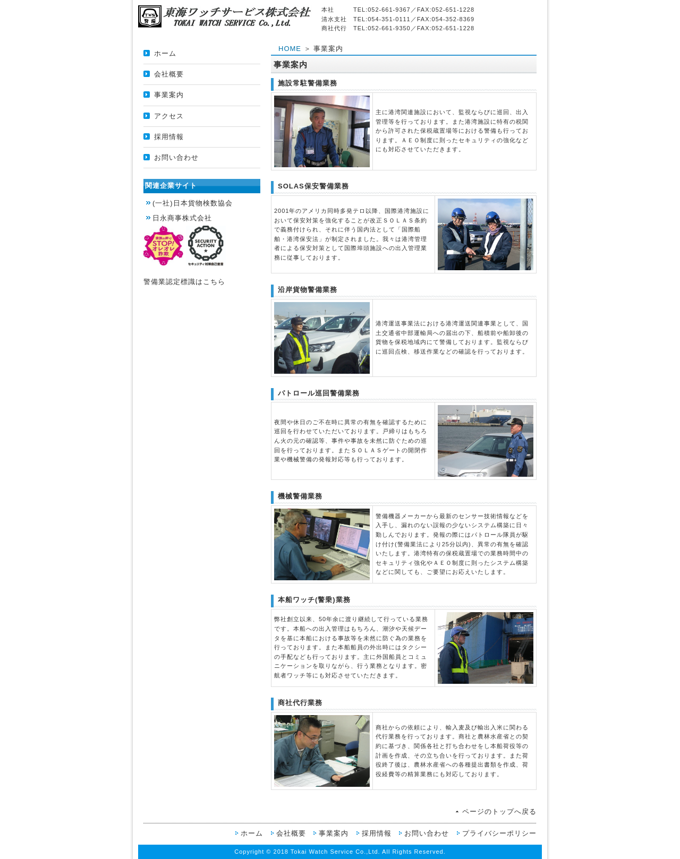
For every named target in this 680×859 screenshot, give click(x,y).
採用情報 (169, 137)
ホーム (165, 53)
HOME (289, 49)
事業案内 (169, 95)
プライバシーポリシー (499, 833)
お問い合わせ (176, 157)
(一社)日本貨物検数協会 (192, 203)
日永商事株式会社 (182, 218)
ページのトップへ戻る (499, 811)
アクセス (169, 116)
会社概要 (169, 74)
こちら (214, 282)
